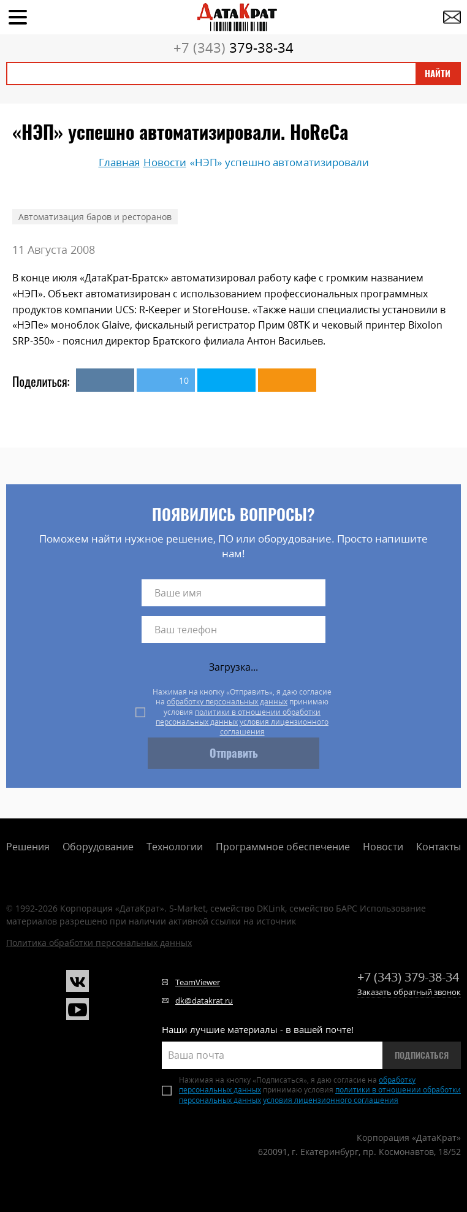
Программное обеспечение (283, 846)
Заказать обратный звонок (409, 991)
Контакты (438, 846)
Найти (437, 73)
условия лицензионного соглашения (274, 727)
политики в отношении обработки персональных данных (238, 717)
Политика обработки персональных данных (99, 942)
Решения (28, 846)
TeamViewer (197, 982)
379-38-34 (233, 47)
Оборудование (98, 846)
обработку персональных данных (227, 701)
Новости (383, 846)
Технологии (174, 846)
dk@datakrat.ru (204, 1000)
